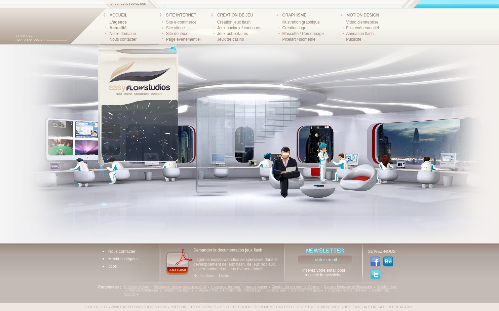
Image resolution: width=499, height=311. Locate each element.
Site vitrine (175, 28)
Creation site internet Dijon (243, 290)
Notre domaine (123, 33)
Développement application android (179, 286)
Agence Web (208, 290)
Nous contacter (123, 39)
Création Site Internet (179, 290)
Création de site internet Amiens (295, 286)
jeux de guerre (256, 286)
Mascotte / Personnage (302, 33)
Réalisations (204, 275)
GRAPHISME (294, 15)
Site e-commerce (181, 22)
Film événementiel (362, 28)
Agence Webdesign (143, 290)
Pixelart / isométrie (298, 39)
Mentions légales (123, 259)
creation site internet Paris (347, 290)
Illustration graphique (300, 22)
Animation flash (360, 33)
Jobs (112, 266)
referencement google (307, 290)
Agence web (276, 290)
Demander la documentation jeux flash (227, 250)
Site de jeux (176, 33)
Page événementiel (183, 39)
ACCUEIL (118, 15)
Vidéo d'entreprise (362, 22)
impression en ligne (226, 286)
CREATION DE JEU (235, 15)
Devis (224, 275)
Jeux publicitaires (232, 33)
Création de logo (136, 286)
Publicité (353, 39)
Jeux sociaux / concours (238, 28)
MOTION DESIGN (362, 15)
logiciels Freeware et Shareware (348, 286)
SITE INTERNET (181, 15)
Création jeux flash (234, 22)
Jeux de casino (230, 39)
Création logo (294, 28)
